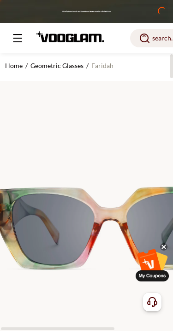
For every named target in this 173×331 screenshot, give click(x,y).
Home (14, 65)
